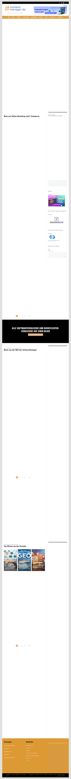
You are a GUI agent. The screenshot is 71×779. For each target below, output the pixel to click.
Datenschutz (28, 747)
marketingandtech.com (53, 240)
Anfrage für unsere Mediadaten (31, 753)
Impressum (28, 750)
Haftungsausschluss (29, 745)
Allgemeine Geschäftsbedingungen (32, 755)
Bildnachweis (28, 758)
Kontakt (27, 760)
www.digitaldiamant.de (9, 757)
